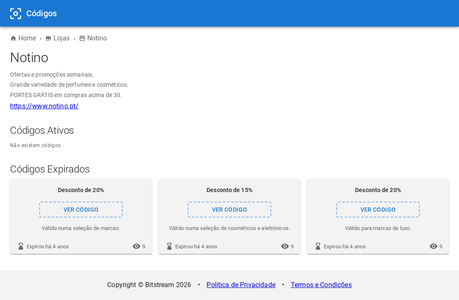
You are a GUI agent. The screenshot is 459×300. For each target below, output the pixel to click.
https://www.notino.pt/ (44, 106)
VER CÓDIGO (81, 209)
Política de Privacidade (241, 285)
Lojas (57, 38)
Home (23, 38)
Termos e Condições (321, 285)
